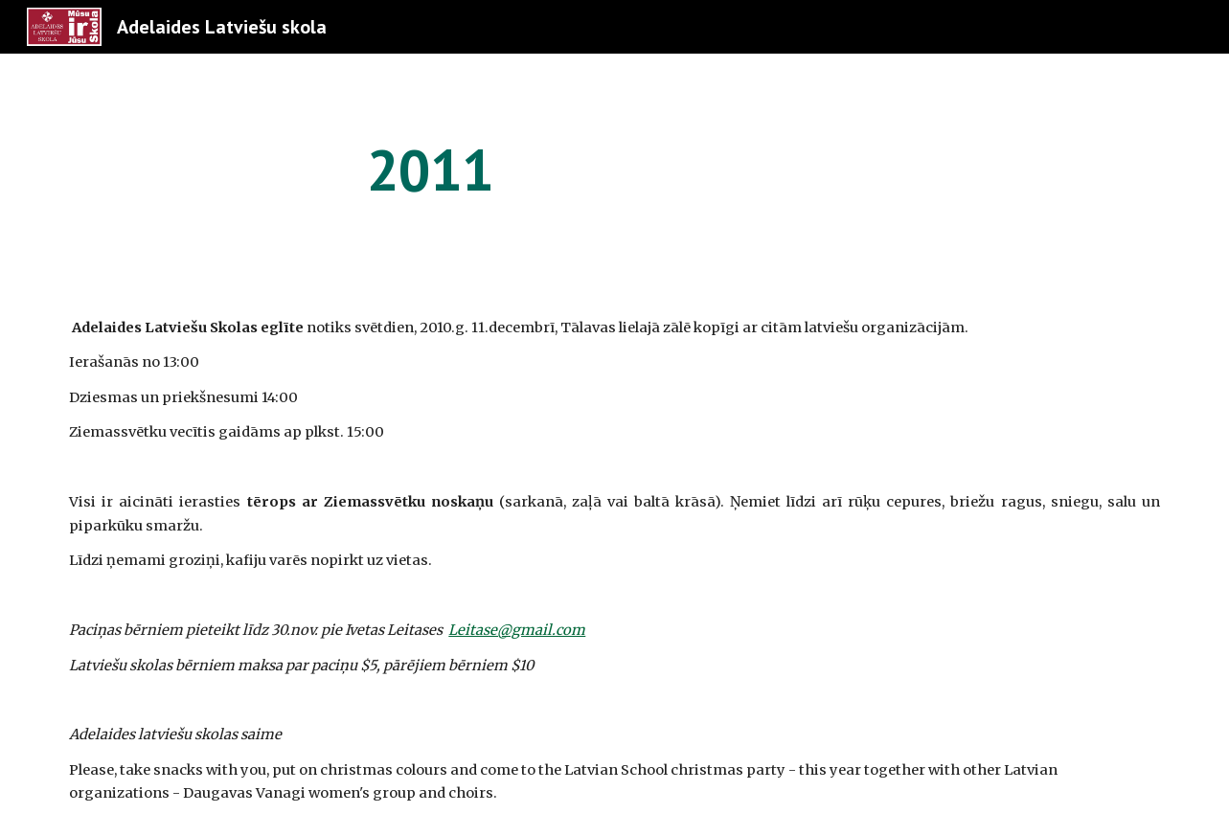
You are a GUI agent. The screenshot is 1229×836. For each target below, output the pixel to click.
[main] (430, 169)
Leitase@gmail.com (516, 630)
